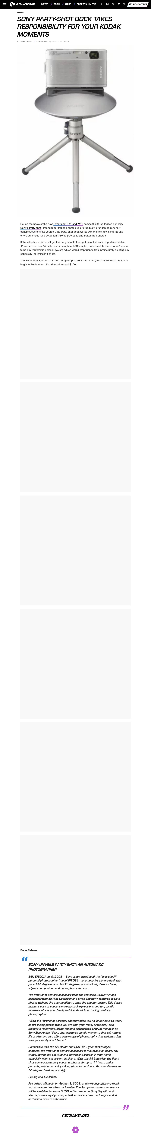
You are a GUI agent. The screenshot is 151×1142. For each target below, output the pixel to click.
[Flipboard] (119, 4)
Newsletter (137, 4)
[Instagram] (107, 4)
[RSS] (124, 4)
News (44, 4)
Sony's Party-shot (30, 227)
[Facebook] (102, 4)
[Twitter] (113, 4)
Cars (68, 4)
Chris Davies (26, 41)
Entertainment (86, 4)
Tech (57, 4)
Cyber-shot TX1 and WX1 (68, 224)
